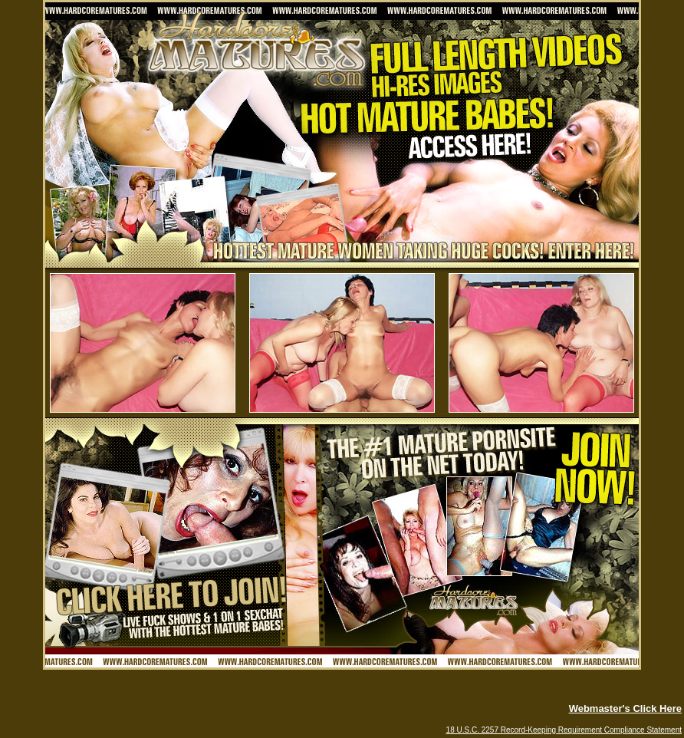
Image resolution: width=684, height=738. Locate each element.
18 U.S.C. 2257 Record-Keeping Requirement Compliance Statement (564, 730)
